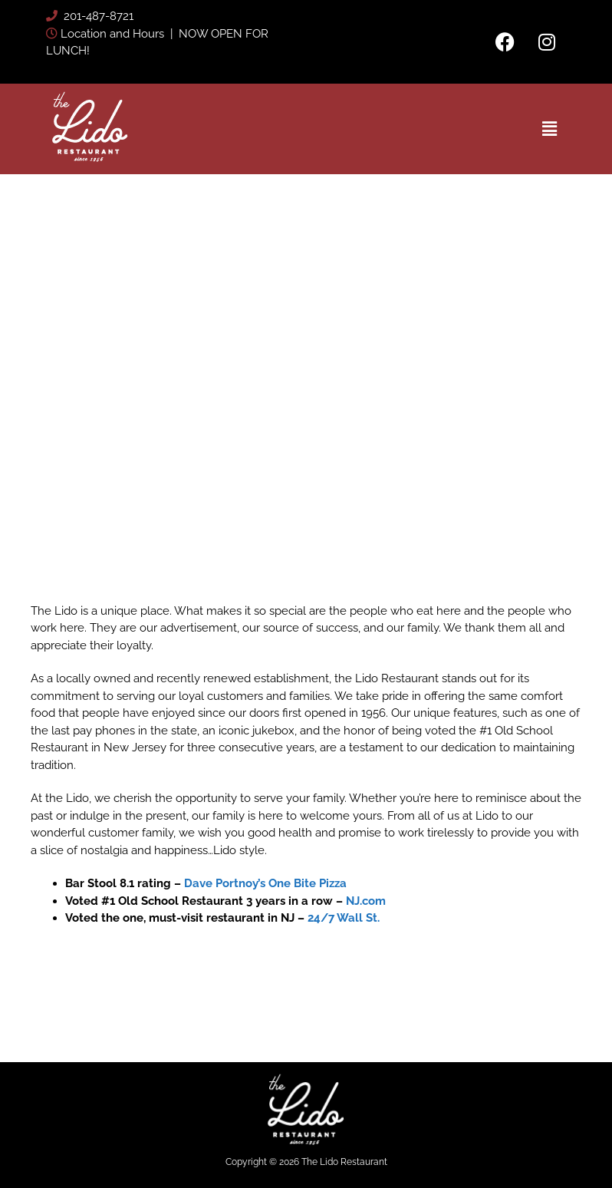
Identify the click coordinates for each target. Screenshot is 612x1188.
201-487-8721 (97, 16)
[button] (549, 128)
